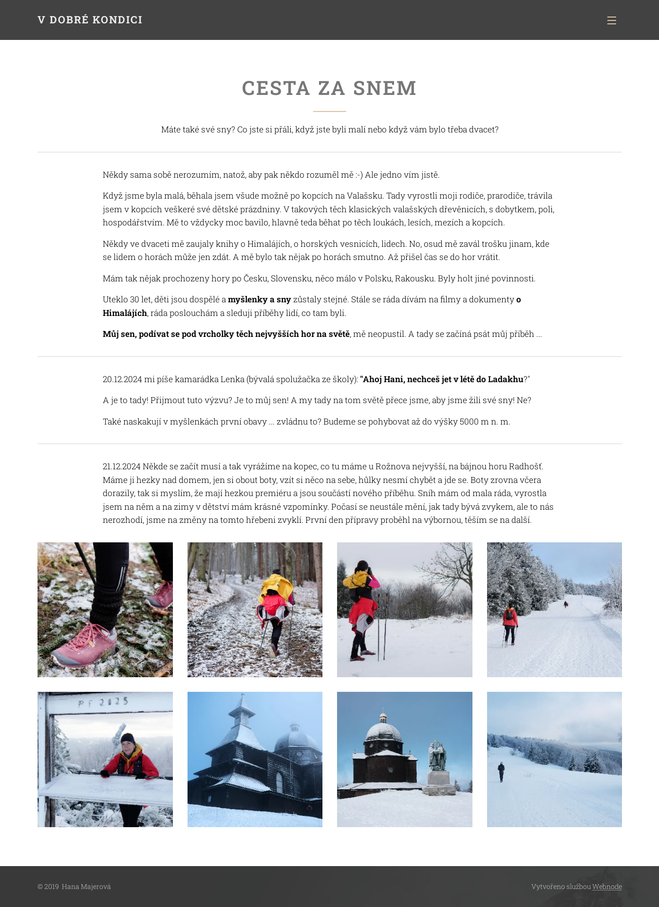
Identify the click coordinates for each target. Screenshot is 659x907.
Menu (611, 20)
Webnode (607, 886)
